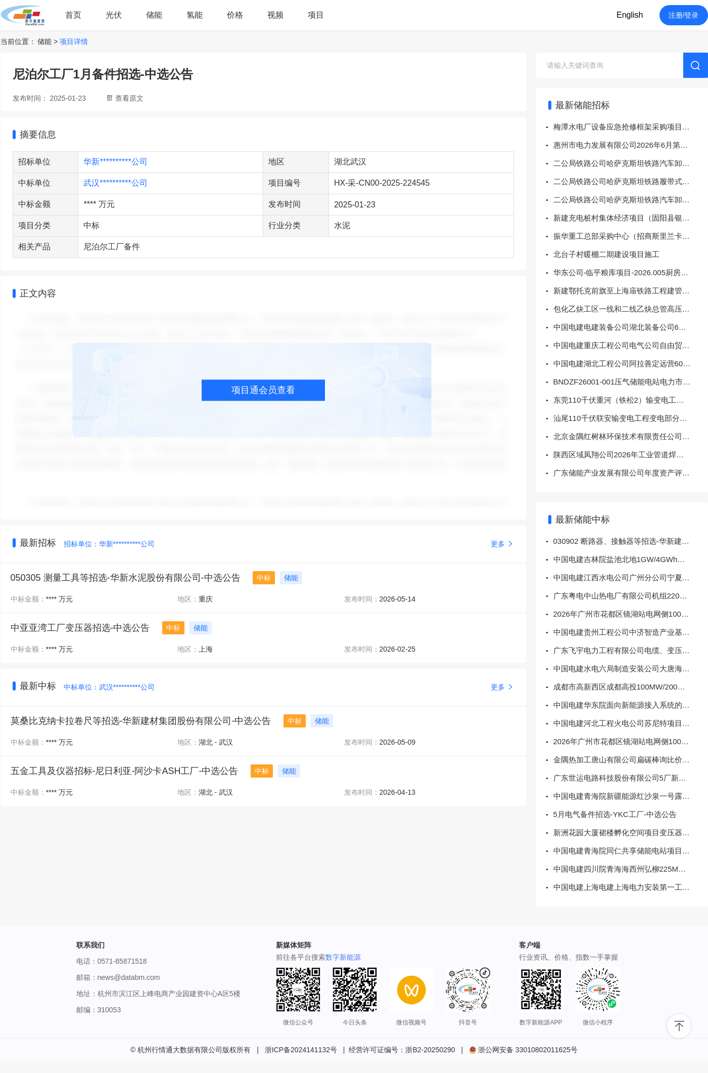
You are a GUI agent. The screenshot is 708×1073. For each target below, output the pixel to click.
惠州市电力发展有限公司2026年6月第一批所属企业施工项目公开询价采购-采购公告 (630, 145)
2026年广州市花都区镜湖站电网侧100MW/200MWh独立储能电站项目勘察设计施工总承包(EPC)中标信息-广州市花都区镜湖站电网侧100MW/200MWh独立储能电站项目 (630, 614)
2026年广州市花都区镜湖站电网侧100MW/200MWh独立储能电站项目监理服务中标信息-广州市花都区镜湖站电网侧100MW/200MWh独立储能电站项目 (630, 741)
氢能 (194, 15)
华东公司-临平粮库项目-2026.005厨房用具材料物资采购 (630, 272)
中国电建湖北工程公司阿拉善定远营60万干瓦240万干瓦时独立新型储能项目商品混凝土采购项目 (630, 363)
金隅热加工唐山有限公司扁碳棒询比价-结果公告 (630, 759)
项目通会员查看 (263, 390)
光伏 (114, 15)
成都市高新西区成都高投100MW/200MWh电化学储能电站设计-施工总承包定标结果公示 (630, 686)
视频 (275, 15)
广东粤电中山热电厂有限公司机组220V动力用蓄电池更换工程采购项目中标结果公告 (630, 595)
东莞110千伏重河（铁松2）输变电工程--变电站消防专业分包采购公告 (630, 400)
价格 (235, 15)
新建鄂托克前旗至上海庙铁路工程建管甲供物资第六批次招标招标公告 (630, 290)
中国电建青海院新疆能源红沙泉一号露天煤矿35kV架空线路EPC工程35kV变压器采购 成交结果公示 (630, 796)
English (630, 15)
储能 (154, 15)
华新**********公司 (115, 161)
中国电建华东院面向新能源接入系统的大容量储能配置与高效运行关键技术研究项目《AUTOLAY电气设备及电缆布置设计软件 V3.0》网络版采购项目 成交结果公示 (630, 705)
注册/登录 (684, 15)
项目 (316, 15)
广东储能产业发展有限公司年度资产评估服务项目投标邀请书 (630, 472)
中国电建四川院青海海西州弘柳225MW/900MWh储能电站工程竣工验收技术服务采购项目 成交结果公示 (630, 869)
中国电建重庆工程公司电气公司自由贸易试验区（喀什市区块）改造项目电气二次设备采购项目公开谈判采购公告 (630, 345)
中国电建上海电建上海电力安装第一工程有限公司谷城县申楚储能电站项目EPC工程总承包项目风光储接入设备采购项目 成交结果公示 (630, 887)
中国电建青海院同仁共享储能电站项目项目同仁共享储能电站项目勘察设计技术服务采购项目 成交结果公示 (630, 850)
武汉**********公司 (115, 183)
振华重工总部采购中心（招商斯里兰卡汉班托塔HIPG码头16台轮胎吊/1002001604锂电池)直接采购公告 (630, 236)
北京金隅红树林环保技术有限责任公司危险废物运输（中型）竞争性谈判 (630, 436)
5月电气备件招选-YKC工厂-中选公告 (615, 814)
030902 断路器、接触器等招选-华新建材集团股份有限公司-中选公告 (630, 541)
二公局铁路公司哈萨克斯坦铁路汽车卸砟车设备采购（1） (630, 199)
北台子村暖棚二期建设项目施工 (606, 254)
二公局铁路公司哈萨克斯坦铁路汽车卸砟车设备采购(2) (630, 163)
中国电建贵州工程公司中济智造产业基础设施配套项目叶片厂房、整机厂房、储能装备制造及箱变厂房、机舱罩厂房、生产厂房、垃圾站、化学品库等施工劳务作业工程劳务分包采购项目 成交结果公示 (630, 632)
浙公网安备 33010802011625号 (523, 1050)
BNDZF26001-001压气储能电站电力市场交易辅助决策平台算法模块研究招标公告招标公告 (630, 381)
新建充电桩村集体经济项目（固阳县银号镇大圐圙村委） (630, 217)
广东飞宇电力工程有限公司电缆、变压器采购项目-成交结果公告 (630, 650)
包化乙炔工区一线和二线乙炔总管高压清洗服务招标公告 (630, 309)
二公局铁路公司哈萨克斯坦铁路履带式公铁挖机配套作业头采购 (630, 181)
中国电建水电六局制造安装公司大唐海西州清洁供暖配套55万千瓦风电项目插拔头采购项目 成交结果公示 (630, 668)
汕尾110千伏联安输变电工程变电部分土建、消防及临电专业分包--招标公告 (630, 418)
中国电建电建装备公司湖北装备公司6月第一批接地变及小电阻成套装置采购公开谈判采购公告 (630, 327)
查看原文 (129, 98)
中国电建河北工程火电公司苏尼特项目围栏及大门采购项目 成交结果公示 (630, 723)
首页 (73, 15)
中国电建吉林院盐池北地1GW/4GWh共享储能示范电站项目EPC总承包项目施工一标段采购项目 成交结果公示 (630, 559)
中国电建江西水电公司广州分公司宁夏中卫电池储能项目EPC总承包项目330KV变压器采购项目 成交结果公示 (630, 577)
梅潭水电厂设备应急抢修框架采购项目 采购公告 (630, 126)
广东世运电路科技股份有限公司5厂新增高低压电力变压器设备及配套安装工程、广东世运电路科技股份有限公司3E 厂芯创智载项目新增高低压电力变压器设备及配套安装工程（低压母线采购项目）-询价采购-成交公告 (630, 778)
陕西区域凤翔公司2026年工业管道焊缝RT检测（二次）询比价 (630, 454)
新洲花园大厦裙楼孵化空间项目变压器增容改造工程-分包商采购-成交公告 (630, 832)
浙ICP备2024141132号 (301, 1050)
